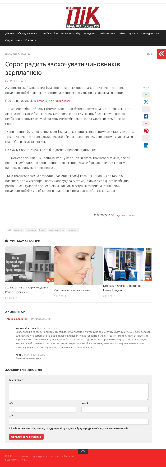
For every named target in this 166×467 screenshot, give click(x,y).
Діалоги (133, 33)
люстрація (31, 230)
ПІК (10, 80)
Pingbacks (44, 318)
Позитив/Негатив (19, 54)
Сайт (12, 415)
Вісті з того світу (70, 33)
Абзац (122, 33)
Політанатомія (107, 33)
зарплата (18, 230)
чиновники (72, 230)
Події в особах (50, 33)
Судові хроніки (13, 40)
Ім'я (11, 403)
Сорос (42, 230)
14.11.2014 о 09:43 (49, 328)
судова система (56, 230)
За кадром (89, 33)
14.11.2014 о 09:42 (36, 354)
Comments (18, 318)
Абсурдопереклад (27, 33)
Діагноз (9, 33)
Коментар (16, 379)
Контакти (30, 40)
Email (84, 403)
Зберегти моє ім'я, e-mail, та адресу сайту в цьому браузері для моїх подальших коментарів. (71, 428)
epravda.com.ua (124, 215)
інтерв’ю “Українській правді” (58, 100)
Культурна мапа (150, 33)
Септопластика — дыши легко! (74, 290)
